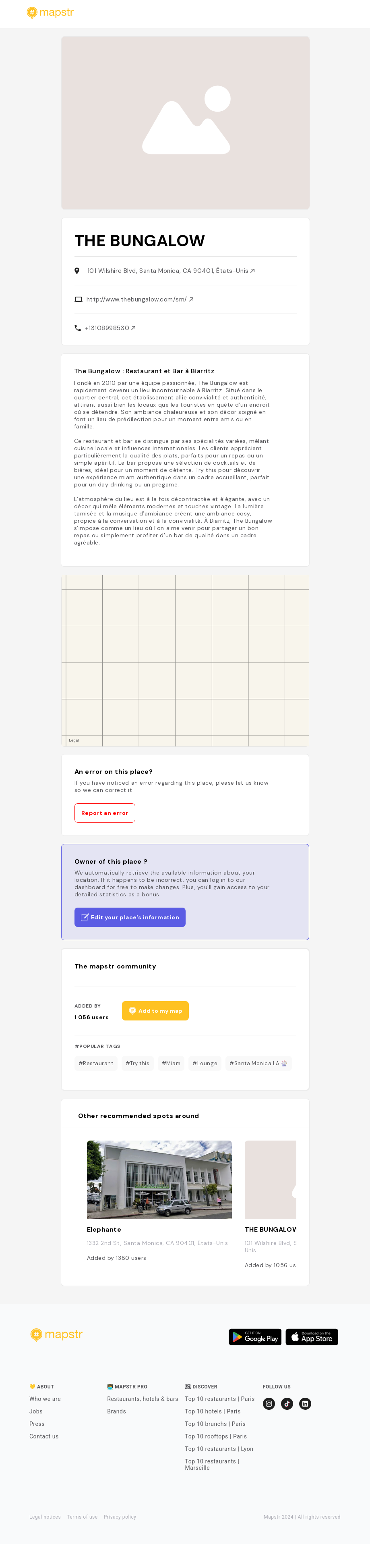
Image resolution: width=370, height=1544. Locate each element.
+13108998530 (110, 328)
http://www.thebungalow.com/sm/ (140, 299)
